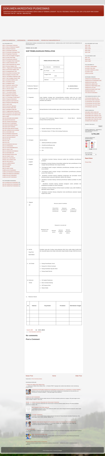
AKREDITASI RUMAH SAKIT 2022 (92, 89)
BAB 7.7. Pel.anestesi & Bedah (9, 92)
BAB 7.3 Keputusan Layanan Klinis (10, 85)
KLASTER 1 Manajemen (37, 414)
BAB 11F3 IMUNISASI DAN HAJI (10, 144)
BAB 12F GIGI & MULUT (8, 161)
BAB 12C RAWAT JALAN (8, 156)
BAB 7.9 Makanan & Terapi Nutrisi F (10, 95)
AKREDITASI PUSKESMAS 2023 (92, 78)
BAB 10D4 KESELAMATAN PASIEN (10, 128)
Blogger (60, 450)
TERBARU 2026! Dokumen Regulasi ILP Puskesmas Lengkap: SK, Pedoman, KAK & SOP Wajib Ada (54, 421)
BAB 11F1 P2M (6, 140)
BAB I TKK (87, 57)
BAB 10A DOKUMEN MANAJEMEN (10, 118)
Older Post (78, 376)
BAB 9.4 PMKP (6, 116)
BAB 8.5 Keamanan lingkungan (9, 106)
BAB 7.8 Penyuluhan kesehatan (9, 93)
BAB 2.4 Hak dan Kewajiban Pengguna (11, 55)
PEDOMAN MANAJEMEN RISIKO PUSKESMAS (36, 441)
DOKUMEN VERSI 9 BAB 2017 (92, 112)
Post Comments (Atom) (37, 378)
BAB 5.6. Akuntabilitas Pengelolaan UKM (11, 76)
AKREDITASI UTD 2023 (90, 87)
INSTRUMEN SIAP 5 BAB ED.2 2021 (93, 115)
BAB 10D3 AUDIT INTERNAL (9, 126)
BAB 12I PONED (6, 166)
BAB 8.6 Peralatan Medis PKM (9, 107)
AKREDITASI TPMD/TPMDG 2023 (92, 85)
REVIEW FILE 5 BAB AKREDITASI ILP (50, 40)
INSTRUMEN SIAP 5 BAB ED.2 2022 (93, 119)
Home (54, 376)
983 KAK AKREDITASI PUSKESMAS (11, 185)
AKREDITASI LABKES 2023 (91, 84)
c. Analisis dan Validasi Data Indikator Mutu (35, 384)
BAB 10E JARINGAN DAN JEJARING (11, 130)
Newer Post (29, 376)
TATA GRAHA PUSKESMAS (91, 92)
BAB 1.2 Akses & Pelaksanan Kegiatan (11, 47)
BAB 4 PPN (87, 50)
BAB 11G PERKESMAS (8, 145)
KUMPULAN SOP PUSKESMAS (33, 397)
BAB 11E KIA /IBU (6, 138)
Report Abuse (89, 158)
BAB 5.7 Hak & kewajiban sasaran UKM (11, 78)
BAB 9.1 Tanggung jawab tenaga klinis (11, 111)
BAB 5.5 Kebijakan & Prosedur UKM (10, 74)
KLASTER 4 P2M (89, 71)
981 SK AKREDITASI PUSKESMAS (10, 182)
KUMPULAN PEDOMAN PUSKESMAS (11, 171)
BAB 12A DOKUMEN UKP (8, 152)
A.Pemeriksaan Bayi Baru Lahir (92, 98)
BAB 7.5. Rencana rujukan (8, 88)
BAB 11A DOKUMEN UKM (8, 132)
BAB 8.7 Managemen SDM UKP (10, 109)
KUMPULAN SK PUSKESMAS (9, 170)
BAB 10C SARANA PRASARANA (10, 121)
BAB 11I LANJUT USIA (8, 149)
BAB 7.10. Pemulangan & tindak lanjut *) (11, 97)
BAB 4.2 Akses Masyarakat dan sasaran (11, 64)
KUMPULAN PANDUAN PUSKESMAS (11, 173)
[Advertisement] (44, 27)
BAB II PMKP (88, 61)
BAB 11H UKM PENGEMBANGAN (10, 147)
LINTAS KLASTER (89, 73)
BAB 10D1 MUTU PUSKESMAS (10, 123)
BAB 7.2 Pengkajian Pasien (8, 83)
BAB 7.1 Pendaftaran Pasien (9, 81)
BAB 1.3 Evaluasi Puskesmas (9, 48)
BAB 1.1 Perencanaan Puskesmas (10, 45)
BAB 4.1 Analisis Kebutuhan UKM (10, 62)
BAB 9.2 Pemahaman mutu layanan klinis (11, 112)
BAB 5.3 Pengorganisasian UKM (10, 71)
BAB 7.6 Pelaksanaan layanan (9, 90)
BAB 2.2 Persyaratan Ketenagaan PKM (11, 52)
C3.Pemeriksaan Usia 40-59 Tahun (92, 105)
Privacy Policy (88, 162)
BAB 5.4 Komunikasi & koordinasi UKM (11, 73)
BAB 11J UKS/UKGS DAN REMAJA (10, 151)
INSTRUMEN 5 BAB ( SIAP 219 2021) (93, 117)
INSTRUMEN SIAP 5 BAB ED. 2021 (93, 113)
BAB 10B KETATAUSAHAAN (9, 119)
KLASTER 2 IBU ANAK (90, 68)
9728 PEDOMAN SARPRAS (35, 331)
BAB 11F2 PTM (6, 142)
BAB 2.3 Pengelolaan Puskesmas (10, 54)
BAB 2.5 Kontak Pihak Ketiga (9, 57)
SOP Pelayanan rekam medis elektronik (40, 407)
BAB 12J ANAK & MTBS (8, 168)
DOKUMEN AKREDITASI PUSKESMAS (26, 8)
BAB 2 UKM (87, 47)
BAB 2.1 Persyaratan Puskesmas (10, 50)
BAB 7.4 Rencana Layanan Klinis (10, 86)
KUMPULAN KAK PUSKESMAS (10, 175)
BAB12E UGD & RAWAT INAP (9, 159)
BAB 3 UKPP (88, 48)
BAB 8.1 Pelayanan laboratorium (10, 99)
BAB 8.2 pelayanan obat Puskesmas (10, 100)
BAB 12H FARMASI (7, 164)
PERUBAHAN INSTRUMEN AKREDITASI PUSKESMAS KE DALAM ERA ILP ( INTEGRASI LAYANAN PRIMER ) (56, 389)
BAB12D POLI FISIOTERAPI (9, 158)
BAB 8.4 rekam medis (7, 104)
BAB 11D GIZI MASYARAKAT (9, 137)
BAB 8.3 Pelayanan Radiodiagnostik (10, 102)
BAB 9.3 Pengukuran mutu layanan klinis (11, 114)
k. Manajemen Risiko (30, 429)
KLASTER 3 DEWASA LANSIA (92, 70)
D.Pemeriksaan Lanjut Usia (91, 106)
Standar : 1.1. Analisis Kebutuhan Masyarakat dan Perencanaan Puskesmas (42, 402)
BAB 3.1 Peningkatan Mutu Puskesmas (11, 60)
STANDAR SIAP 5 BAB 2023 (91, 120)
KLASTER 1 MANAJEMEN (91, 66)
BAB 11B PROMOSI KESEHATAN (10, 133)
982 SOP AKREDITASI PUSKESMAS (11, 184)
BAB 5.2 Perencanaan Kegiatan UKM (11, 69)
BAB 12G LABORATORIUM (9, 163)
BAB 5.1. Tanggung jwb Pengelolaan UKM (12, 67)
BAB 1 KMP (87, 45)
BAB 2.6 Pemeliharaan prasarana (10, 59)
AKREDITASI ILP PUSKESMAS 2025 (93, 80)
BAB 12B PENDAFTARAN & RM (10, 154)
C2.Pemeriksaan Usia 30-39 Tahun (92, 103)
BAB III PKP (87, 59)
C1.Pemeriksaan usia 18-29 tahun (92, 101)
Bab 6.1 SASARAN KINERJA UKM (10, 80)
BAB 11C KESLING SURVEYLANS (10, 135)
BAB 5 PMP (87, 52)
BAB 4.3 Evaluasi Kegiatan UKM (10, 66)
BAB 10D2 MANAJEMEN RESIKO (10, 125)
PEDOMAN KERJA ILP (90, 91)
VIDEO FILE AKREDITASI (8, 40)
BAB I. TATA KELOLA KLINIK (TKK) (39, 434)
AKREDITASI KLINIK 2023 (91, 82)
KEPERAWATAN (21, 40)
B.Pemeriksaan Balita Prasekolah (92, 99)
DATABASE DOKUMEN (33, 40)
